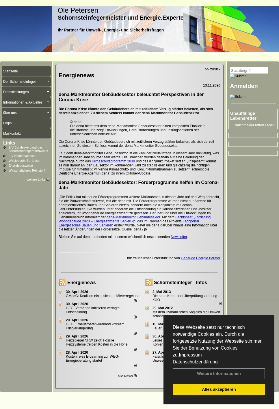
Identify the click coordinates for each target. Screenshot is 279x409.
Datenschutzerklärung (195, 361)
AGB (163, 395)
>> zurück (212, 69)
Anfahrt (149, 395)
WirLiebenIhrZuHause (24, 160)
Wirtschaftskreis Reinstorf (27, 170)
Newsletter (179, 237)
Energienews (81, 282)
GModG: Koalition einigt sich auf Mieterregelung (103, 296)
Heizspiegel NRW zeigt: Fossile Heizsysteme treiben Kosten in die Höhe (96, 342)
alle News (127, 376)
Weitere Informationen (219, 373)
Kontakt (74, 395)
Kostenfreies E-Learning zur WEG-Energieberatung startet (92, 358)
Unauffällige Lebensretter (243, 116)
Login (60, 395)
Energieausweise (21, 165)
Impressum (190, 354)
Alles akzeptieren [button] (219, 389)
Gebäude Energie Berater (200, 258)
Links (9, 142)
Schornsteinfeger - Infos (180, 282)
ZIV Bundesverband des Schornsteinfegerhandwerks (28, 149)
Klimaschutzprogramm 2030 (113, 161)
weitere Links (38, 179)
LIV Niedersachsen (22, 155)
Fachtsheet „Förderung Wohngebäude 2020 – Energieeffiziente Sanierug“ (135, 219)
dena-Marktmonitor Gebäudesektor (133, 217)
